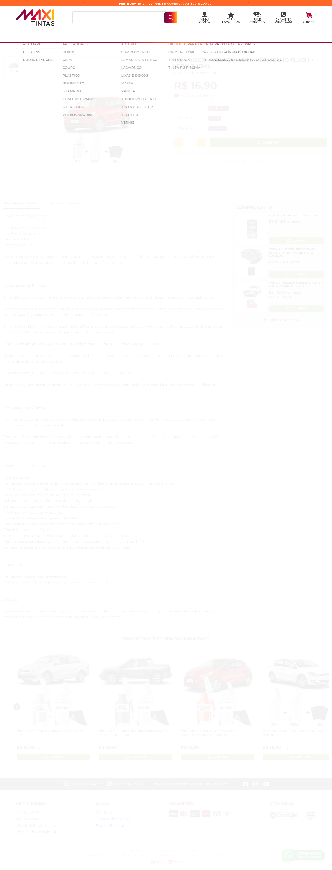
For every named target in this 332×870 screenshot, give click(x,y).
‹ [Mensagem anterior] (83, 3)
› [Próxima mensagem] (248, 3)
